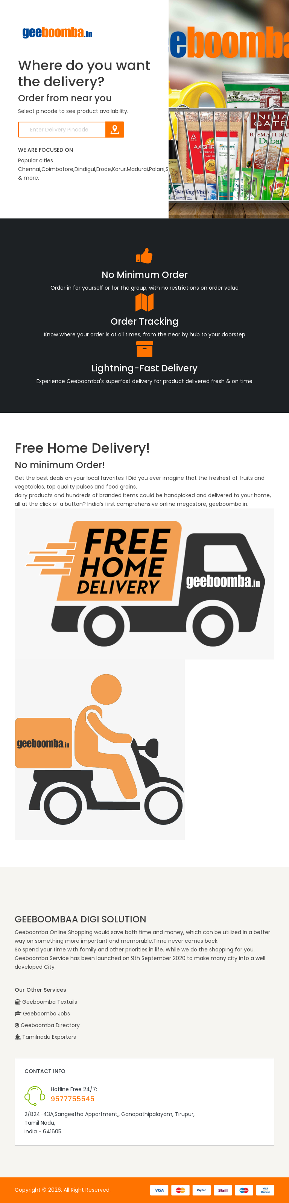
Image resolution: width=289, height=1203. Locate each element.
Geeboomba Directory (47, 1025)
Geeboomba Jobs (42, 1013)
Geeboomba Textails (46, 1002)
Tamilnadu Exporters (45, 1037)
